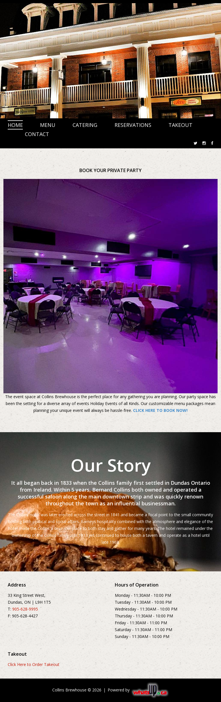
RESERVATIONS (132, 124)
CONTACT (37, 134)
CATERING (85, 124)
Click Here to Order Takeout (33, 664)
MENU (47, 124)
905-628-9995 (25, 609)
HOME (15, 124)
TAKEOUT (180, 124)
